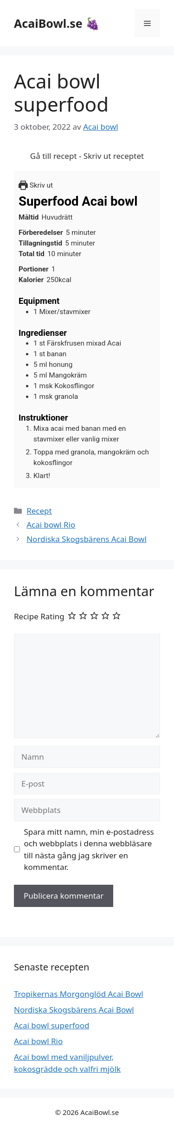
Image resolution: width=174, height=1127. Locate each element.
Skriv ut (36, 185)
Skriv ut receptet (114, 156)
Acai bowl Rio (50, 524)
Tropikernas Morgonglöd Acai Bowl (78, 993)
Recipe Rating (39, 616)
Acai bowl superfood (52, 1025)
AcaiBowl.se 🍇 (57, 23)
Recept (39, 510)
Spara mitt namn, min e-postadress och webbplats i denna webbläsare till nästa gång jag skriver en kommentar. (89, 849)
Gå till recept (53, 156)
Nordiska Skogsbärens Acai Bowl (86, 539)
